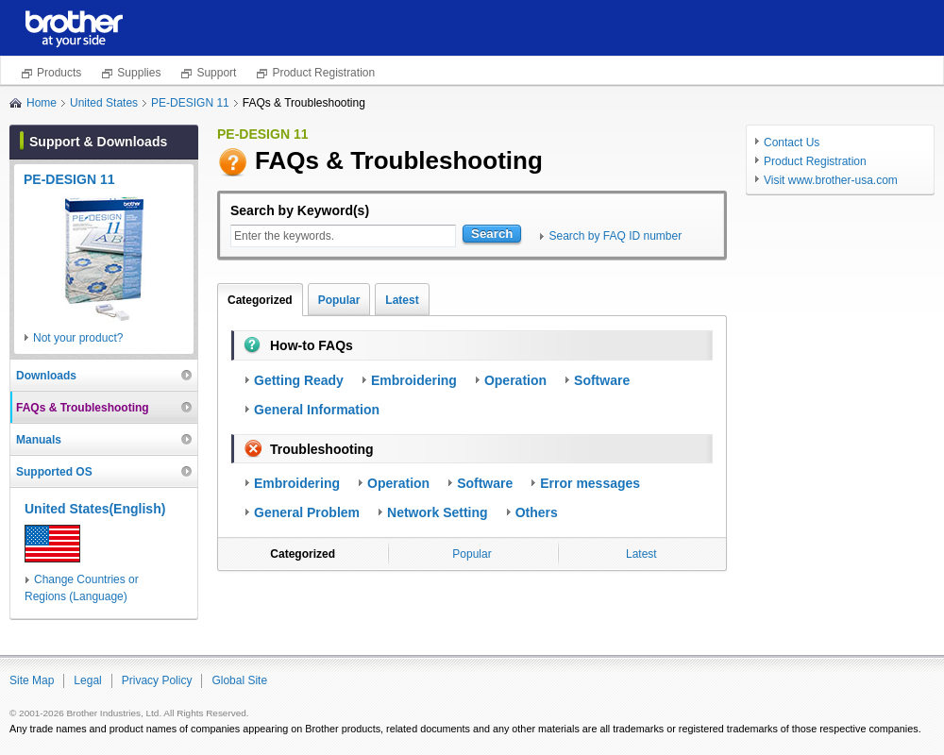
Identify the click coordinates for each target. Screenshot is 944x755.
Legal (87, 680)
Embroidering (414, 380)
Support (216, 72)
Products (59, 72)
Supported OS (54, 471)
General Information (316, 409)
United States (104, 102)
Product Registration (323, 72)
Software (602, 380)
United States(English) (95, 508)
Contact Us (791, 142)
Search (492, 233)
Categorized (260, 300)
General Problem (307, 512)
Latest (401, 300)
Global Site (239, 680)
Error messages (590, 483)
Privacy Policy (157, 680)
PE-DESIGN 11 (190, 102)
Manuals (38, 439)
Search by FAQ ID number (615, 236)
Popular (339, 300)
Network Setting (437, 512)
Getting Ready (299, 380)
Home (41, 102)
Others (536, 512)
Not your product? (78, 337)
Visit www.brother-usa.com (831, 180)
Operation (515, 380)
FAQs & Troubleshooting (82, 407)
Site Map (31, 680)
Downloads (46, 375)
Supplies (138, 72)
